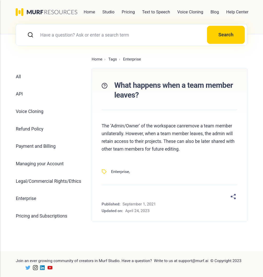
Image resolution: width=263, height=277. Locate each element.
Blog (215, 12)
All (18, 76)
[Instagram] (34, 267)
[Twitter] (27, 267)
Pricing (128, 12)
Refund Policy (29, 129)
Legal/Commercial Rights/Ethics (48, 181)
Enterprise (120, 171)
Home (89, 12)
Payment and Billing (35, 146)
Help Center (237, 12)
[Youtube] (49, 267)
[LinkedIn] (41, 267)
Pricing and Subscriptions (41, 216)
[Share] (233, 197)
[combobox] (131, 35)
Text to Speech (156, 12)
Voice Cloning (190, 12)
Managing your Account (39, 163)
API (19, 94)
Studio (108, 12)
